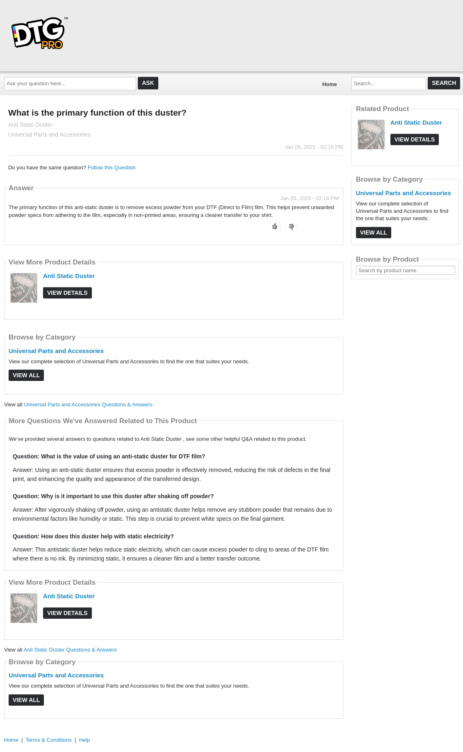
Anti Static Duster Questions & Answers (70, 650)
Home (329, 84)
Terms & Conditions (48, 740)
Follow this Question (112, 167)
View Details (67, 292)
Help (84, 740)
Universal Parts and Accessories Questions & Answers (88, 404)
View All (26, 375)
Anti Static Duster (69, 275)
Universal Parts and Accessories (56, 350)
